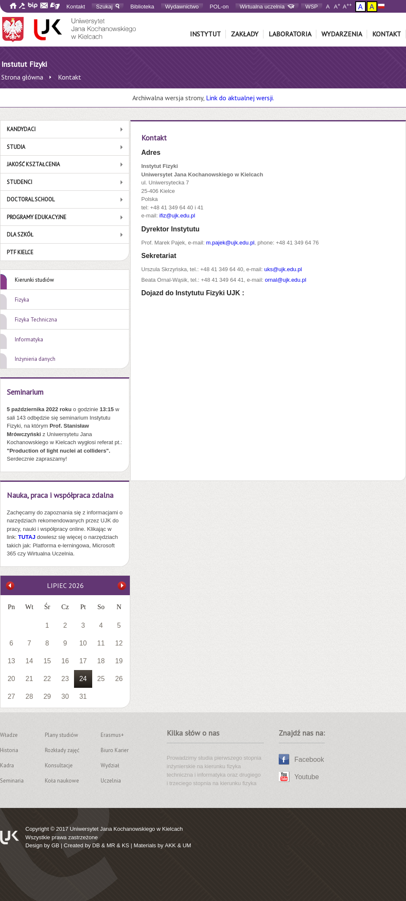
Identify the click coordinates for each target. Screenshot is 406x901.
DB (96, 845)
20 (11, 678)
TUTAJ (27, 537)
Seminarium (25, 392)
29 (47, 696)
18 (101, 661)
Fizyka (22, 299)
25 (101, 678)
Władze (9, 735)
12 (119, 643)
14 (29, 661)
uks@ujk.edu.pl (283, 269)
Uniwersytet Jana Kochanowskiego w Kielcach (126, 829)
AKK (170, 845)
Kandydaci (21, 129)
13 (11, 661)
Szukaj (107, 6)
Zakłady (244, 34)
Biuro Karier (115, 750)
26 (119, 678)
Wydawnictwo (182, 6)
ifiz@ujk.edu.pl (177, 215)
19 (119, 661)
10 (83, 643)
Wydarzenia (341, 34)
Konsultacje (59, 765)
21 (29, 678)
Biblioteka (142, 6)
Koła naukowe (62, 780)
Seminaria (12, 780)
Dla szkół (20, 234)
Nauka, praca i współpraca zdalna (60, 495)
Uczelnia (111, 780)
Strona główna (22, 77)
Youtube (306, 776)
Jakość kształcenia (33, 164)
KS (125, 845)
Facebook (309, 759)
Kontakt (75, 6)
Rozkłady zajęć (62, 750)
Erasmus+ (112, 735)
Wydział (110, 765)
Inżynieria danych (35, 359)
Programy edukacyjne (36, 217)
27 (11, 696)
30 (65, 696)
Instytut (205, 34)
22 (47, 678)
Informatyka (29, 339)
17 (83, 661)
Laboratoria (290, 34)
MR (111, 845)
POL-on (219, 6)
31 (83, 696)
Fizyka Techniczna (36, 319)
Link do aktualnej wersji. (240, 97)
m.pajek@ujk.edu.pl (230, 242)
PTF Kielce (20, 252)
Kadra (7, 765)
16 (65, 661)
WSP (311, 6)
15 (47, 661)
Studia (16, 147)
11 (101, 643)
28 (29, 696)
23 (65, 678)
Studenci (19, 182)
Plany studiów (61, 735)
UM (187, 845)
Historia (9, 750)
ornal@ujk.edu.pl (285, 280)
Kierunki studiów (34, 279)
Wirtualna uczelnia (267, 6)
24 (83, 678)
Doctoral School (31, 199)
